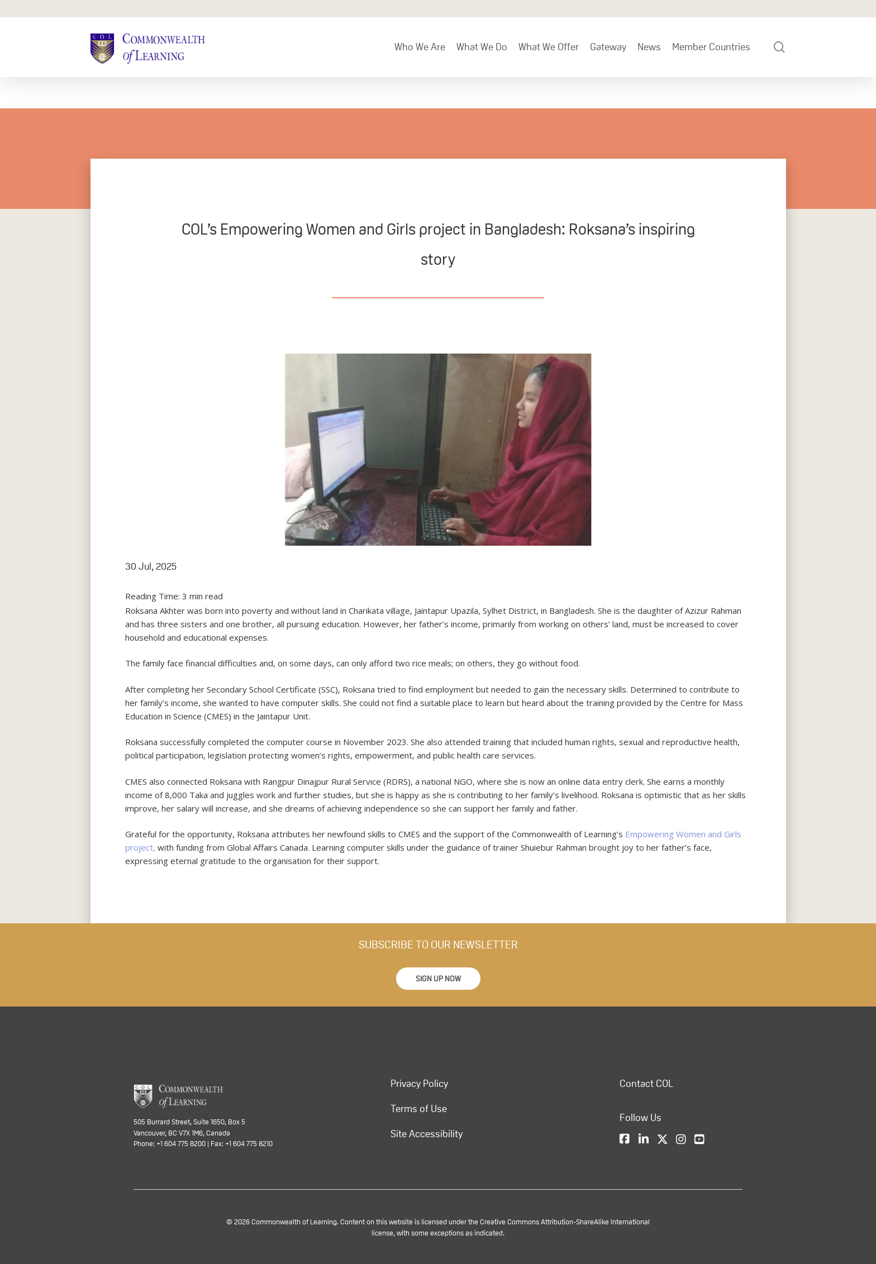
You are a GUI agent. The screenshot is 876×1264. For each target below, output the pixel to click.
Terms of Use (419, 1108)
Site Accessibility (427, 1133)
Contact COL (646, 1083)
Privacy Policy (419, 1083)
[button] (438, 978)
